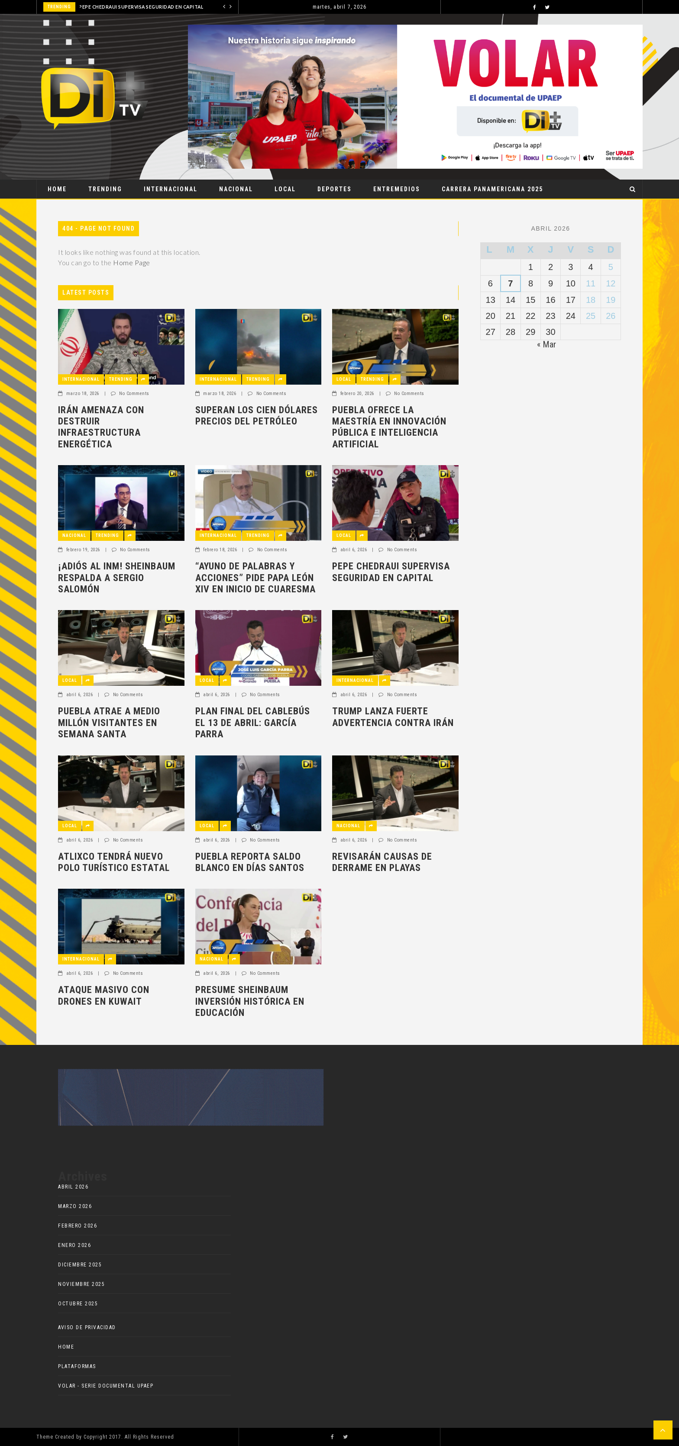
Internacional (170, 189)
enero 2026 (74, 1245)
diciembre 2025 (80, 1265)
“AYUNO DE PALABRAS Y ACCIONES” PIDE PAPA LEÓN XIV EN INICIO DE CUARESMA (255, 577)
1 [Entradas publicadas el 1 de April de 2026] (530, 267)
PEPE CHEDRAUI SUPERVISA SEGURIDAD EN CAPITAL (141, 7)
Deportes (334, 189)
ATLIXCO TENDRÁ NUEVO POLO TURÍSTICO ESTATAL (114, 862)
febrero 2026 (77, 1226)
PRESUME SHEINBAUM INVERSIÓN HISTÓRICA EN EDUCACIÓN (249, 1001)
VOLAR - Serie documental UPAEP (105, 1386)
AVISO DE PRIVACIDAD (87, 1327)
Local (285, 189)
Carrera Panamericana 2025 (492, 189)
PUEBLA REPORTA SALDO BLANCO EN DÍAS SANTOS (249, 862)
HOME (66, 1347)
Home (57, 189)
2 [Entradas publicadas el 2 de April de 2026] (550, 267)
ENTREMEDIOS (396, 189)
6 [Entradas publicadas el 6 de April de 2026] (490, 283)
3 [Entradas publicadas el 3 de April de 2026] (570, 267)
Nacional (236, 189)
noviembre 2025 (81, 1284)
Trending (105, 189)
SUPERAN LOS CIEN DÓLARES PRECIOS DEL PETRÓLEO (256, 416)
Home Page (131, 262)
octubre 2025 (78, 1304)
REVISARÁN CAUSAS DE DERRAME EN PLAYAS (382, 862)
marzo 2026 (75, 1206)
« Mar (546, 344)
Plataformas (77, 1366)
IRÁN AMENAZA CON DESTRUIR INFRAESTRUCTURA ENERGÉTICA (101, 427)
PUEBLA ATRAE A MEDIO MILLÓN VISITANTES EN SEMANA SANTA (109, 722)
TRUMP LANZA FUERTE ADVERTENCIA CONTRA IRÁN (393, 717)
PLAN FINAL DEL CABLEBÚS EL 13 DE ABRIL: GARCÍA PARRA (252, 722)
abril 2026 (73, 1187)
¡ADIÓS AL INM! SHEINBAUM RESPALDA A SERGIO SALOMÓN (116, 577)
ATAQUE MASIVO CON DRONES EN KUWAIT (103, 995)
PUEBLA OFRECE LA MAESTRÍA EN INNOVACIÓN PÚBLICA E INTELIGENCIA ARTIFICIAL (389, 427)
